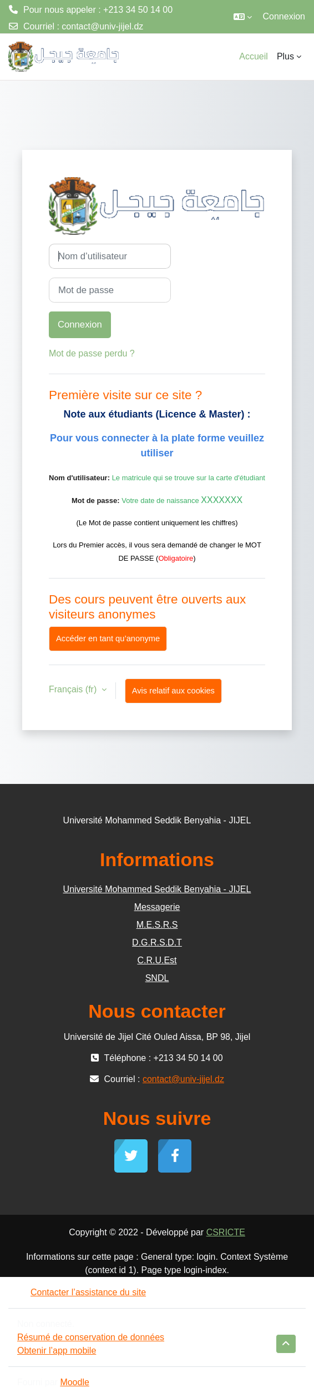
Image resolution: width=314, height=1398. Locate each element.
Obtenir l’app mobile (56, 1350)
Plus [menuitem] (285, 56)
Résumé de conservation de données (90, 1337)
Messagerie (157, 907)
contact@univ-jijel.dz (102, 26)
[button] (243, 16)
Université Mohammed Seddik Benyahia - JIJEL (157, 889)
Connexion (284, 16)
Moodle (74, 1382)
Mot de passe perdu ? (92, 353)
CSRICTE (225, 1232)
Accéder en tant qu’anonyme (108, 638)
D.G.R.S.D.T (157, 942)
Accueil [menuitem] (253, 56)
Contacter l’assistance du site (81, 1292)
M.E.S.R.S (157, 924)
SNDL (157, 978)
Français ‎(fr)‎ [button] (74, 689)
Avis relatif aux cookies (173, 690)
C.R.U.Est (156, 960)
